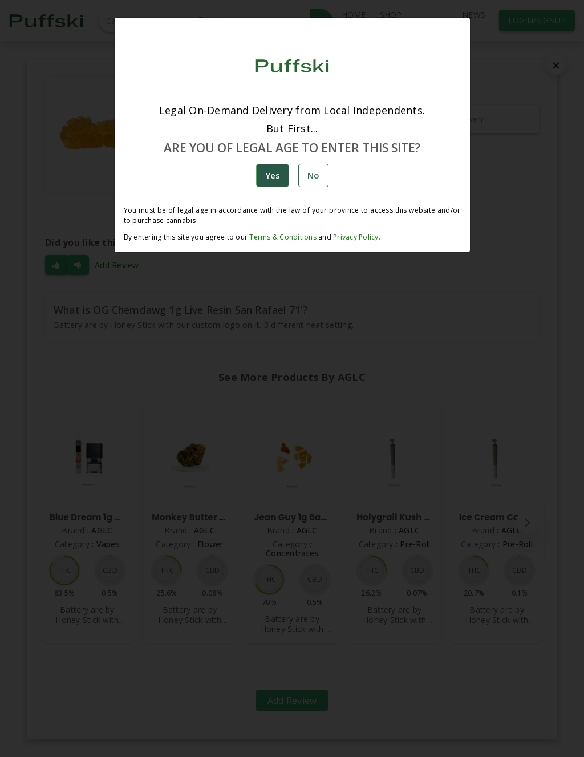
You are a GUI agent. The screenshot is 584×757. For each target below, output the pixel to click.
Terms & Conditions (283, 237)
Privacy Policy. (355, 237)
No (313, 175)
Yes (272, 175)
